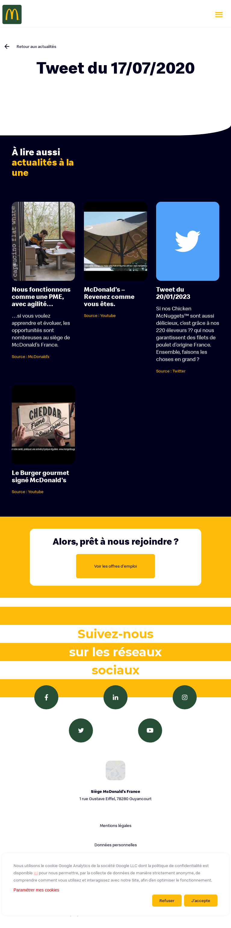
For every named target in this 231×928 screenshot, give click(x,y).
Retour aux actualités (36, 46)
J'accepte (200, 900)
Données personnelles (115, 845)
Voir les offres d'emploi (115, 566)
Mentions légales (115, 825)
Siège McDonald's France (115, 795)
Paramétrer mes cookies (36, 890)
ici (36, 873)
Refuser (166, 900)
